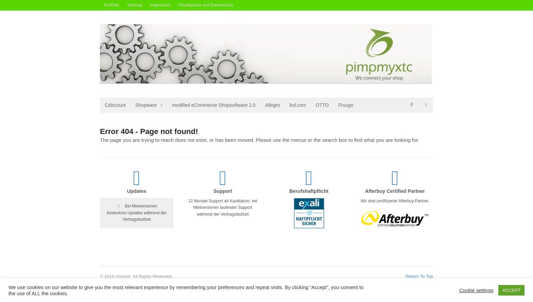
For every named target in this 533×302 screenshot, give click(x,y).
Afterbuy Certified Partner (395, 191)
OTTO (322, 105)
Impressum (160, 5)
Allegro (272, 105)
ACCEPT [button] (511, 290)
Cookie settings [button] (476, 290)
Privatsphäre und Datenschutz (205, 5)
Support (222, 191)
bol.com (297, 105)
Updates (137, 191)
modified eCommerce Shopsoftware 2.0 (214, 105)
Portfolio (111, 5)
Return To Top (419, 276)
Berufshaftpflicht (308, 191)
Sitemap (134, 5)
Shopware (146, 105)
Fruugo (345, 105)
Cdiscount (115, 105)
